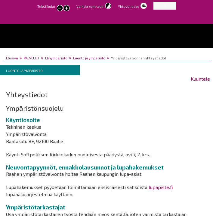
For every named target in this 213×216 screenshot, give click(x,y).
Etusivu (12, 58)
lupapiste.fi (161, 187)
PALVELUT (31, 58)
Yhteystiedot (128, 6)
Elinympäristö (56, 58)
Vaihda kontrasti (89, 6)
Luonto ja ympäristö (89, 58)
